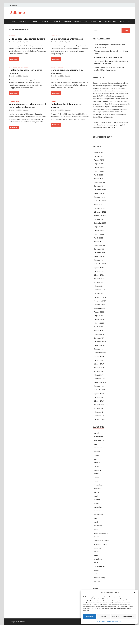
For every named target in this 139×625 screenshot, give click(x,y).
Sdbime (17, 12)
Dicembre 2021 (100, 253)
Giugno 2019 (99, 364)
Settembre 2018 (100, 390)
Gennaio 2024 (99, 186)
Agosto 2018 (99, 393)
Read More (13, 59)
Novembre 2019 (100, 345)
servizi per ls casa (100, 544)
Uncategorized (14, 101)
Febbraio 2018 (99, 416)
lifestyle (123, 21)
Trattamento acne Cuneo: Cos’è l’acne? (108, 57)
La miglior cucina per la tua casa (67, 38)
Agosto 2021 (99, 267)
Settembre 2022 (100, 223)
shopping (97, 548)
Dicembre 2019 (100, 342)
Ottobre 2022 (99, 219)
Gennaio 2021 (99, 293)
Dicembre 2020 (100, 297)
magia (96, 503)
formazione (96, 21)
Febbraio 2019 (99, 379)
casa (13, 21)
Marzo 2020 (98, 330)
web (95, 574)
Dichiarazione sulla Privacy (114, 621)
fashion (67, 21)
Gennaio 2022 (99, 249)
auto (10, 67)
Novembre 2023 (100, 193)
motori (25, 67)
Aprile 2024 (98, 175)
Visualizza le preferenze (123, 617)
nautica (96, 522)
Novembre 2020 (100, 301)
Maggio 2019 (99, 367)
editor (27, 42)
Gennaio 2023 (99, 208)
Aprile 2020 (98, 327)
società (96, 551)
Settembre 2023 (100, 201)
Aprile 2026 (98, 153)
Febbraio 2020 (99, 334)
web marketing (80, 21)
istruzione (97, 488)
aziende (97, 451)
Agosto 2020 (99, 312)
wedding (97, 581)
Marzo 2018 (98, 412)
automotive (110, 21)
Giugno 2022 (99, 230)
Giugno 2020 (99, 319)
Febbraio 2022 (99, 245)
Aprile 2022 (98, 238)
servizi (35, 21)
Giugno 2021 (99, 275)
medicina (54, 67)
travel (96, 563)
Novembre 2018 (100, 382)
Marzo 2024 (98, 178)
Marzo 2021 (98, 286)
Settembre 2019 (100, 353)
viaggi (96, 570)
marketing (98, 507)
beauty (96, 455)
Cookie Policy (101, 621)
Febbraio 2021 (99, 290)
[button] (135, 592)
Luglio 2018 (98, 397)
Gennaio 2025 (99, 156)
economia (97, 470)
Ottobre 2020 (99, 304)
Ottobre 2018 (99, 386)
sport (96, 555)
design (96, 466)
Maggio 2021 (99, 279)
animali (96, 433)
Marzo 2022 (98, 241)
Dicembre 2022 (100, 212)
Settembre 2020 (100, 308)
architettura (98, 437)
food (96, 481)
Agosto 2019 (99, 356)
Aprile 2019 (98, 371)
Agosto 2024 (99, 160)
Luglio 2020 (98, 316)
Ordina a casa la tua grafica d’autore (27, 38)
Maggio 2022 (99, 234)
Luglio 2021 (98, 271)
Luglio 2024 (98, 164)
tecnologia (23, 21)
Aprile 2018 (98, 408)
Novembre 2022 (100, 216)
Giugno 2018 (99, 401)
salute (60, 67)
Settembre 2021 (100, 264)
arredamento (55, 36)
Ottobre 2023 (99, 197)
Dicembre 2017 (100, 419)
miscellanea (98, 514)
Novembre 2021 (100, 256)
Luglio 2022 (98, 227)
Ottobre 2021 (99, 260)
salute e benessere (101, 533)
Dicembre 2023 (100, 190)
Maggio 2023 (99, 204)
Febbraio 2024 (99, 182)
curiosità (56, 21)
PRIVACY (111, 127)
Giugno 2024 (99, 167)
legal (96, 496)
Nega (103, 617)
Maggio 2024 (99, 171)
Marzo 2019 (98, 375)
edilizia (45, 21)
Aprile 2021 (98, 282)
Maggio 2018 (99, 405)
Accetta (89, 617)
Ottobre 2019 (99, 349)
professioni (98, 526)
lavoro (96, 492)
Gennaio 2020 (99, 338)
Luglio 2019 (98, 360)
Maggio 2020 (99, 323)
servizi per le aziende (101, 540)
